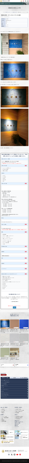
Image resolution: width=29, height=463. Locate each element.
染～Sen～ (2, 391)
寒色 (7, 329)
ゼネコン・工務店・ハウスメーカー (8, 235)
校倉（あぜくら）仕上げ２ (4, 359)
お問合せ (16, 414)
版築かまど (16, 425)
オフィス (7, 26)
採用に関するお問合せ (19, 417)
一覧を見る (3, 374)
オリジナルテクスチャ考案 (20, 410)
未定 (3, 181)
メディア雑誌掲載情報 (5, 417)
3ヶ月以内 (4, 176)
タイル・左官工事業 (5, 242)
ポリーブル (2, 387)
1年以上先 (4, 179)
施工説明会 (17, 412)
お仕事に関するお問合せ (19, 416)
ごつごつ (7, 24)
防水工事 (3, 411)
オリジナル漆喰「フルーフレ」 (5, 380)
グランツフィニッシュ (4, 396)
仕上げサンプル (16, 327)
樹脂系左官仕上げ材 (15, 12)
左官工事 (3, 409)
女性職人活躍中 (4, 421)
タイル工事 (3, 410)
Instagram (4, 283)
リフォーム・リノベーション (7, 239)
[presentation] (7, 303)
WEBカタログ (17, 424)
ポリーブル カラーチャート (4, 389)
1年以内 (3, 178)
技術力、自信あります (19, 411)
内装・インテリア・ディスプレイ (7, 238)
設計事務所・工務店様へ (18, 407)
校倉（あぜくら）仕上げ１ (14, 331)
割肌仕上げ (21, 345)
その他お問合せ (18, 418)
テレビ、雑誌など (5, 280)
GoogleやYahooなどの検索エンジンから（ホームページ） (11, 281)
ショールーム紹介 (4, 416)
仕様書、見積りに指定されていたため (8, 277)
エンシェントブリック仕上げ (14, 345)
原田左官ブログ (17, 420)
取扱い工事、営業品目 (4, 407)
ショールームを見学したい (6, 168)
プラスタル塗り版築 (3, 383)
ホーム (4, 12)
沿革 (2, 418)
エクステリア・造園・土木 (6, 241)
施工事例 (8, 327)
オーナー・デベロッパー (6, 237)
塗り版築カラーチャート (4, 385)
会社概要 (2, 414)
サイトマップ (17, 426)
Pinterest (4, 287)
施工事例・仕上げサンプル (9, 12)
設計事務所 (4, 234)
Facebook (4, 284)
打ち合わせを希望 (5, 169)
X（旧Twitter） (5, 285)
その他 (3, 243)
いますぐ (3, 175)
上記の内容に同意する (14, 301)
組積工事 (3, 412)
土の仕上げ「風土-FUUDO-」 (5, 394)
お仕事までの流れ (18, 409)
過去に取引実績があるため (6, 279)
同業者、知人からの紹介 (6, 276)
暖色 (16, 329)
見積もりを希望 (4, 170)
